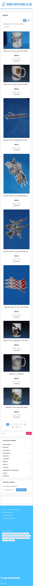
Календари (6, 473)
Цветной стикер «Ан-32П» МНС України (16, 330)
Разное (5, 488)
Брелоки (5, 470)
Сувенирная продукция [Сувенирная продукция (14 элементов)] (22, 538)
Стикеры (5, 490)
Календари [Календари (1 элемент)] (6, 535)
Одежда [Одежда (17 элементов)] (28, 535)
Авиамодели (7, 468)
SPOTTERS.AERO (8, 515)
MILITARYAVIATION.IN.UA (10, 518)
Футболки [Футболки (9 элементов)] (5, 540)
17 (17, 450)
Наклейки (6, 482)
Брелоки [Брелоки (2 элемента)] (14, 533)
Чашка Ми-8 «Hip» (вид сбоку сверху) (16, 430)
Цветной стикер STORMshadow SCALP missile (17, 163)
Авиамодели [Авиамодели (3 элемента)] (6, 533)
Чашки (5, 496)
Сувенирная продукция (10, 493)
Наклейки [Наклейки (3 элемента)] (20, 535)
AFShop (19, 82)
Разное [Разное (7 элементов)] (5, 538)
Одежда (5, 485)
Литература (6, 476)
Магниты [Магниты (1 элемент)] (13, 535)
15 (25, 447)
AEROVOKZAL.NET (8, 512)
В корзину (16, 84)
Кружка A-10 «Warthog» (16, 397)
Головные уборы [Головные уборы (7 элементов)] (23, 533)
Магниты (6, 479)
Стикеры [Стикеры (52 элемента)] (11, 538)
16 (13, 450)
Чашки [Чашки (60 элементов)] (12, 540)
